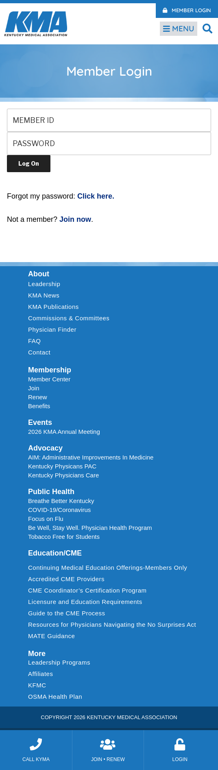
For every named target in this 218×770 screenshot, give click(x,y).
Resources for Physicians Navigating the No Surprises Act (112, 624)
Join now (75, 219)
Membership (49, 370)
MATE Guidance (51, 635)
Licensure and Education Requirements (85, 601)
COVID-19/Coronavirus (59, 509)
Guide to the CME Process (66, 613)
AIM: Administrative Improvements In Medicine (90, 457)
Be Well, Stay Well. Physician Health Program (90, 527)
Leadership (46, 284)
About (38, 274)
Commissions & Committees (68, 318)
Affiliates (42, 674)
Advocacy (45, 448)
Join (33, 388)
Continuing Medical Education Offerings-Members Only (107, 567)
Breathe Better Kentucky (61, 500)
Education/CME (55, 553)
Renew (37, 397)
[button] (207, 28)
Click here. (95, 196)
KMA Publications (53, 306)
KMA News (43, 295)
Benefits (39, 405)
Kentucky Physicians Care (63, 475)
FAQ (34, 340)
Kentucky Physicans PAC (62, 466)
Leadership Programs (61, 662)
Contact (39, 352)
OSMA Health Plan (55, 696)
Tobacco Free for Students (64, 536)
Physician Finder (52, 329)
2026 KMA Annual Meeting (64, 431)
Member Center (49, 379)
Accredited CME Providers (66, 578)
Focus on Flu (45, 518)
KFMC (37, 685)
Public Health (51, 492)
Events (40, 422)
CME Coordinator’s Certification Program (87, 590)
